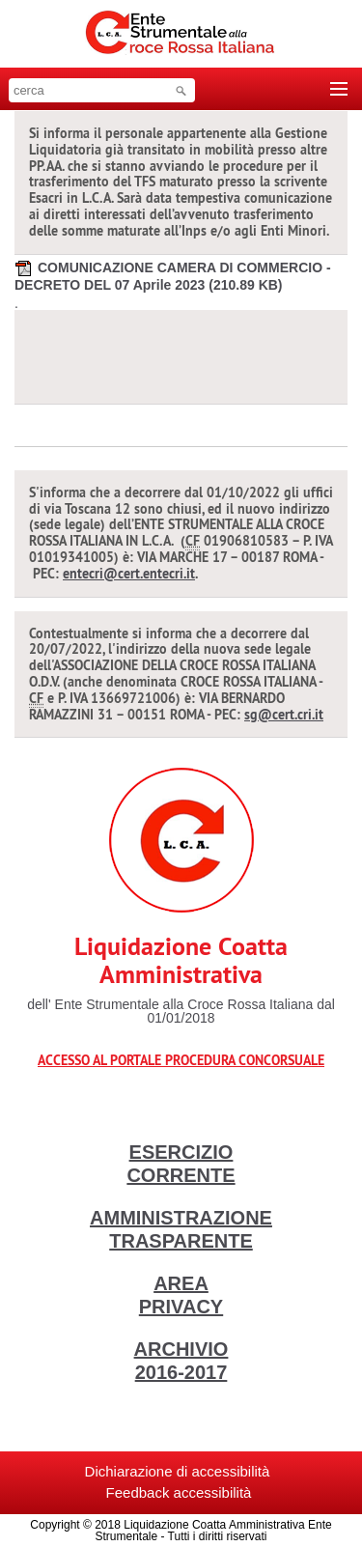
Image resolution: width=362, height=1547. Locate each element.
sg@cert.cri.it (283, 714)
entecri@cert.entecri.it (129, 573)
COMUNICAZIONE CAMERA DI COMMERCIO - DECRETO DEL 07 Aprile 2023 (172, 276)
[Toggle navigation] (339, 89)
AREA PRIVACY (181, 1295)
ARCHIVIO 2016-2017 (181, 1360)
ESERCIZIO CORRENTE (180, 1163)
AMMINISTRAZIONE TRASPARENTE (181, 1229)
